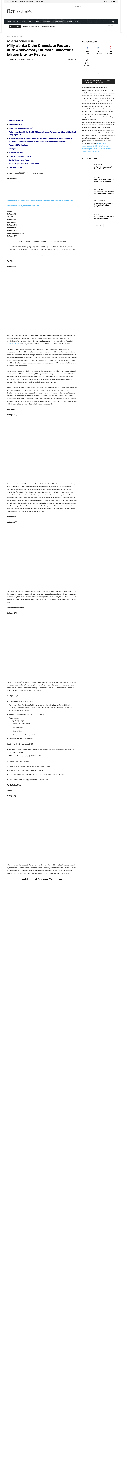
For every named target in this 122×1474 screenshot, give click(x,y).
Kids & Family (69, 1349)
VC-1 (9, 1352)
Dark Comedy (28, 41)
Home (8, 36)
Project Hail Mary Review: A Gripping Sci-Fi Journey (42, 1411)
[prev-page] (8, 1418)
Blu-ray (14, 36)
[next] (112, 26)
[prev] (109, 26)
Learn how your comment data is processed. (45, 1465)
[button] (112, 21)
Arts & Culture (65, 1407)
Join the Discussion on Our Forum (42, 1321)
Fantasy (62, 1349)
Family (56, 1349)
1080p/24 (14, 1349)
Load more (99, 225)
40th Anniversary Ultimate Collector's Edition (31, 1349)
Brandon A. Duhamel (18, 59)
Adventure (20, 36)
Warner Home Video (17, 1352)
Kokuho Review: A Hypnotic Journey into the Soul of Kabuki (103, 205)
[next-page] (11, 1418)
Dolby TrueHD (49, 1349)
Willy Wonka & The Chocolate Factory (35, 1352)
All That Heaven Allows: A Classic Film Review (39, 27)
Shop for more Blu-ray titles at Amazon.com (23, 196)
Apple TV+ (96, 214)
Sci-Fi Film (42, 1407)
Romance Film (18, 1407)
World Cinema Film (99, 200)
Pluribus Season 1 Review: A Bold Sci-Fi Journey (104, 217)
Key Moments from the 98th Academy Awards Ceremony (66, 1411)
